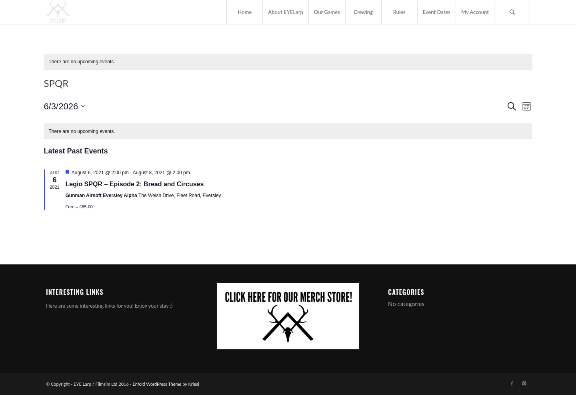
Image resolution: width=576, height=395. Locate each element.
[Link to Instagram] (524, 383)
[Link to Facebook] (512, 383)
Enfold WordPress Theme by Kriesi (166, 384)
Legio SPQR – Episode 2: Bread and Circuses (135, 184)
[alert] (288, 62)
